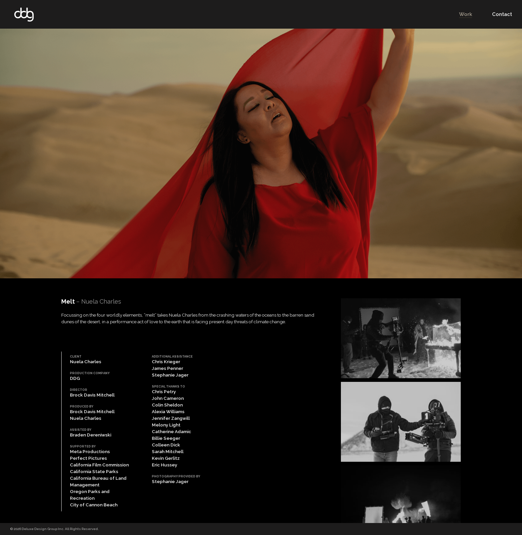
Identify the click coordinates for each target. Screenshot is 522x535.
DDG (24, 14)
